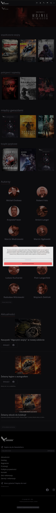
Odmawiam (28, 260)
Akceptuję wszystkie (28, 263)
